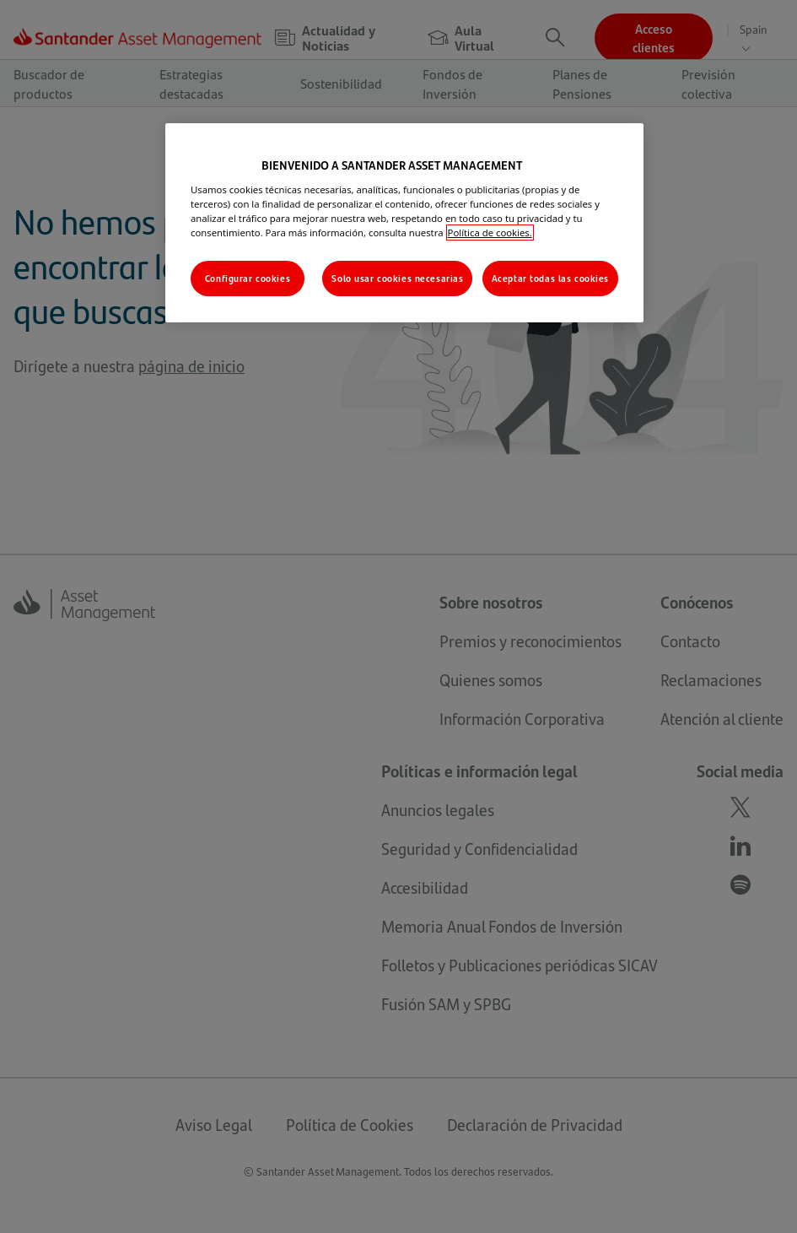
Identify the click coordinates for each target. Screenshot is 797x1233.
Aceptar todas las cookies (550, 278)
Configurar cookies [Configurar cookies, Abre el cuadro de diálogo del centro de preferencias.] (247, 278)
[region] (404, 222)
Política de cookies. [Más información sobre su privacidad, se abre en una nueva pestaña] (490, 232)
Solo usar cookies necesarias (397, 278)
